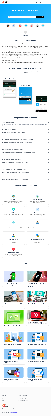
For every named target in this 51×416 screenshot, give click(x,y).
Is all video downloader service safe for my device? (12, 149)
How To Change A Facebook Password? (36, 344)
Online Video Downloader (13, 412)
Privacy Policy (4, 395)
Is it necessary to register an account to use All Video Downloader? (15, 172)
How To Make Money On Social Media (12, 344)
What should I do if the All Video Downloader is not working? (14, 145)
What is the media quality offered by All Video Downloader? (14, 169)
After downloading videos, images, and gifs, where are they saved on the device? (18, 152)
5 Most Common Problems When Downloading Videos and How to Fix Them (37, 323)
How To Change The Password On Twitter (36, 361)
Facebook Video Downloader (22, 395)
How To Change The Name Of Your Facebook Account (35, 380)
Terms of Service (5, 397)
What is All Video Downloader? (8, 122)
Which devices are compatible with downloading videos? (13, 155)
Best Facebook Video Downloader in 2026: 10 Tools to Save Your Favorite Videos (13, 304)
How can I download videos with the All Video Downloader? (14, 132)
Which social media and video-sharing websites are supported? (15, 162)
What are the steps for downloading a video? (11, 135)
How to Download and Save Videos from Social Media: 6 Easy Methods (13, 284)
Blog (3, 400)
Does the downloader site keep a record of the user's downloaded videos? (17, 176)
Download (40, 16)
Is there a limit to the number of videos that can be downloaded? (15, 179)
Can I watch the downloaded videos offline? (11, 165)
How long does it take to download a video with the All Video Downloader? (17, 142)
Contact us (4, 398)
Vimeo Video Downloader (22, 398)
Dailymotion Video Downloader (23, 400)
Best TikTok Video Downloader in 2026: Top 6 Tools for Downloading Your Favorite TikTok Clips (37, 285)
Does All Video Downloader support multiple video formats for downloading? (17, 139)
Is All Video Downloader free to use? (9, 129)
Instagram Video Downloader (22, 397)
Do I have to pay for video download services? (11, 159)
